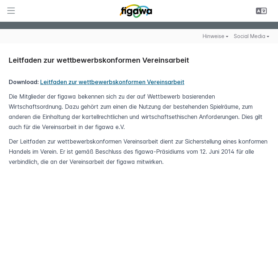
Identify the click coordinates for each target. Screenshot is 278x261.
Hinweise (215, 36)
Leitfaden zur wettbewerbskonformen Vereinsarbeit (112, 82)
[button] (11, 11)
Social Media (251, 36)
